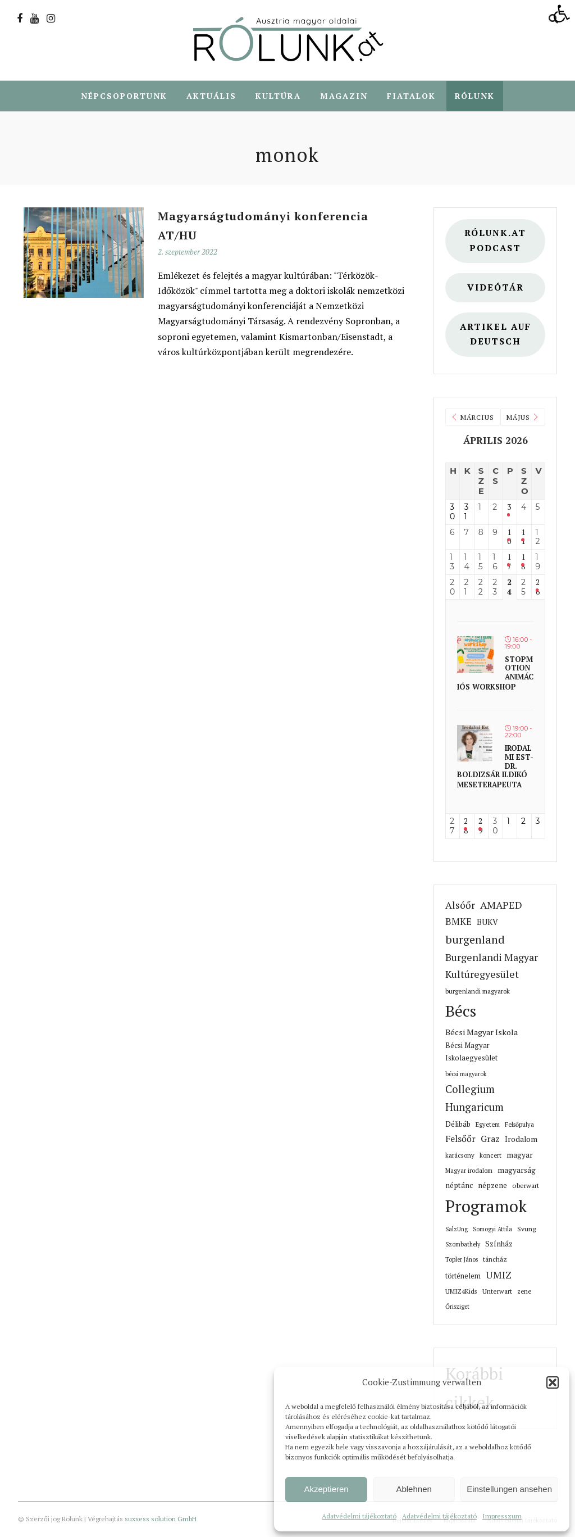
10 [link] (509, 537)
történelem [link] (463, 1276)
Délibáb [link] (458, 1124)
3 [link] (509, 508)
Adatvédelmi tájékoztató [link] (359, 1516)
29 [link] (480, 826)
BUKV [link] (487, 922)
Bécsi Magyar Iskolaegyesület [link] (471, 1052)
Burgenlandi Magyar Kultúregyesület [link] (491, 966)
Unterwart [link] (497, 1291)
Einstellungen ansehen (509, 1489)
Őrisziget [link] (457, 1307)
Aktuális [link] (211, 95)
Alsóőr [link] (460, 905)
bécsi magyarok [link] (466, 1074)
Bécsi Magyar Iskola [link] (481, 1032)
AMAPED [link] (501, 905)
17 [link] (509, 562)
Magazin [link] (344, 95)
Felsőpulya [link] (519, 1125)
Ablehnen (413, 1489)
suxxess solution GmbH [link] (161, 1519)
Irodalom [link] (521, 1140)
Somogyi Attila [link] (492, 1230)
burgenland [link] (475, 939)
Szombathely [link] (462, 1245)
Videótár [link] (495, 288)
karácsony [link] (459, 1155)
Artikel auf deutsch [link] (495, 334)
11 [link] (523, 537)
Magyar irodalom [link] (468, 1171)
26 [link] (538, 587)
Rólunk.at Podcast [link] (495, 241)
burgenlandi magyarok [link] (477, 991)
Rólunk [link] (475, 95)
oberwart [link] (525, 1186)
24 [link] (509, 587)
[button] (552, 1382)
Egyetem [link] (488, 1125)
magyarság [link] (517, 1171)
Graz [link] (490, 1139)
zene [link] (524, 1291)
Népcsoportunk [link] (124, 95)
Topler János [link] (461, 1260)
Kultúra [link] (278, 95)
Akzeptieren (326, 1489)
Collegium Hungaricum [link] (474, 1098)
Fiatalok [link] (411, 95)
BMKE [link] (458, 922)
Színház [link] (499, 1244)
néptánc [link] (459, 1186)
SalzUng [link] (456, 1230)
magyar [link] (519, 1155)
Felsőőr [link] (460, 1139)
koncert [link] (490, 1155)
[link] (561, 13)
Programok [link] (486, 1206)
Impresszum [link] (502, 1516)
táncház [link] (495, 1259)
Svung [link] (526, 1229)
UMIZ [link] (499, 1275)
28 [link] (466, 826)
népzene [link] (492, 1186)
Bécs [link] (460, 1011)
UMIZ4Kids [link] (461, 1291)
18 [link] (523, 562)
